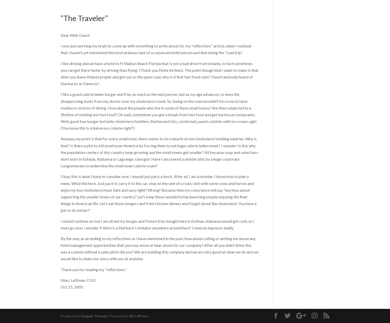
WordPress (139, 316)
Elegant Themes (94, 316)
